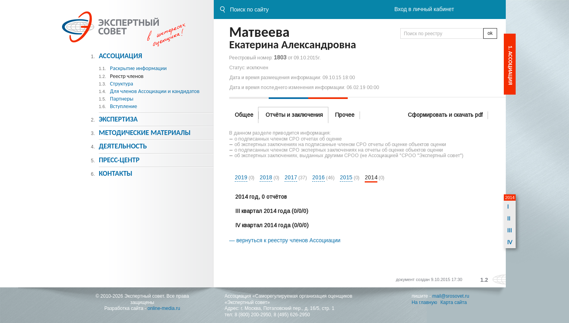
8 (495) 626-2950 (291, 314)
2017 (290, 177)
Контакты (115, 173)
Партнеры (121, 98)
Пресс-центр (119, 160)
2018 (266, 177)
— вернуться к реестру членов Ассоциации (285, 240)
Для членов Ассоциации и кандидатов (155, 91)
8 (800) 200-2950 (253, 314)
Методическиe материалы (144, 132)
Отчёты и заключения (294, 115)
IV (509, 242)
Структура (121, 83)
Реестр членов (126, 76)
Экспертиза (118, 119)
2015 (346, 177)
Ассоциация (120, 55)
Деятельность (123, 146)
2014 (371, 177)
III (509, 230)
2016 (318, 177)
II (508, 218)
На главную (424, 302)
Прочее (344, 115)
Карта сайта (454, 302)
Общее (244, 115)
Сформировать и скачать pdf (445, 115)
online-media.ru (163, 308)
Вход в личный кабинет (424, 9)
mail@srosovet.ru (450, 296)
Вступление (123, 106)
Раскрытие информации (138, 68)
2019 (241, 177)
